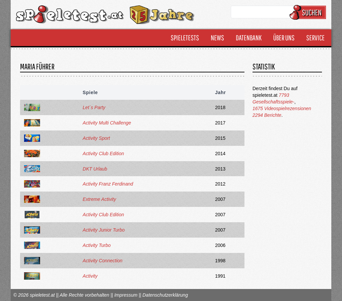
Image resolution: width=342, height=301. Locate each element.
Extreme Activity (99, 199)
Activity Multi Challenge (107, 122)
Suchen (309, 12)
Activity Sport (96, 138)
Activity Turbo (97, 245)
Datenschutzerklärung (165, 295)
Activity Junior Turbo (104, 230)
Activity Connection (103, 260)
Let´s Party (94, 107)
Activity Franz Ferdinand (108, 184)
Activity (90, 276)
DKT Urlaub (95, 169)
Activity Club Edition (103, 153)
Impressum (125, 295)
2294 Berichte (266, 115)
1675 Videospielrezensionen (281, 108)
